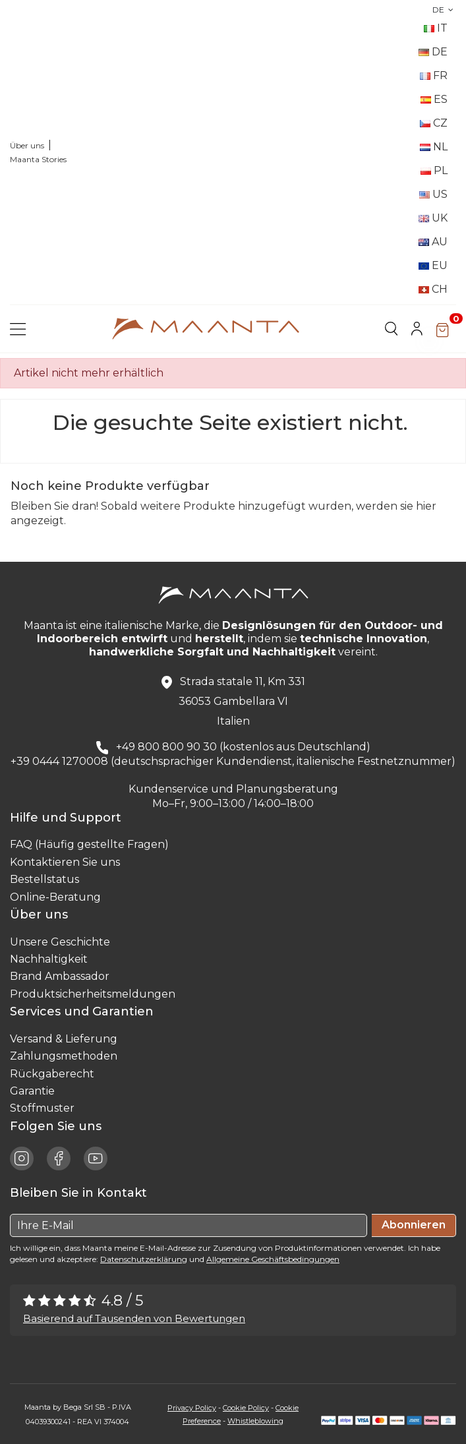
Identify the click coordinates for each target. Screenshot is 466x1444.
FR (434, 75)
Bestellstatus (44, 879)
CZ (434, 123)
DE (444, 10)
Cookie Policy (246, 1407)
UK (433, 218)
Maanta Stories (38, 159)
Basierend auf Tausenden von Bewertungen (134, 1318)
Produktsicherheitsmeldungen (92, 994)
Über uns (27, 145)
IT (436, 28)
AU (433, 241)
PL (434, 170)
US (433, 194)
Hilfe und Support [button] (69, 817)
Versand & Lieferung (63, 1039)
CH (433, 289)
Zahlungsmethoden (63, 1056)
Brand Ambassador (59, 976)
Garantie (32, 1091)
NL (434, 146)
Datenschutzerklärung (143, 1259)
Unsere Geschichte (60, 942)
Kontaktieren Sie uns (65, 862)
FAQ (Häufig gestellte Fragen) (89, 844)
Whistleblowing (255, 1421)
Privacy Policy (191, 1407)
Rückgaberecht (52, 1074)
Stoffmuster (42, 1108)
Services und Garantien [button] (85, 1011)
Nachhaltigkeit (49, 959)
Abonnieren (414, 1224)
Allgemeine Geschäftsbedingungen (272, 1259)
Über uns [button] (42, 914)
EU (433, 265)
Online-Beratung (55, 897)
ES (434, 99)
